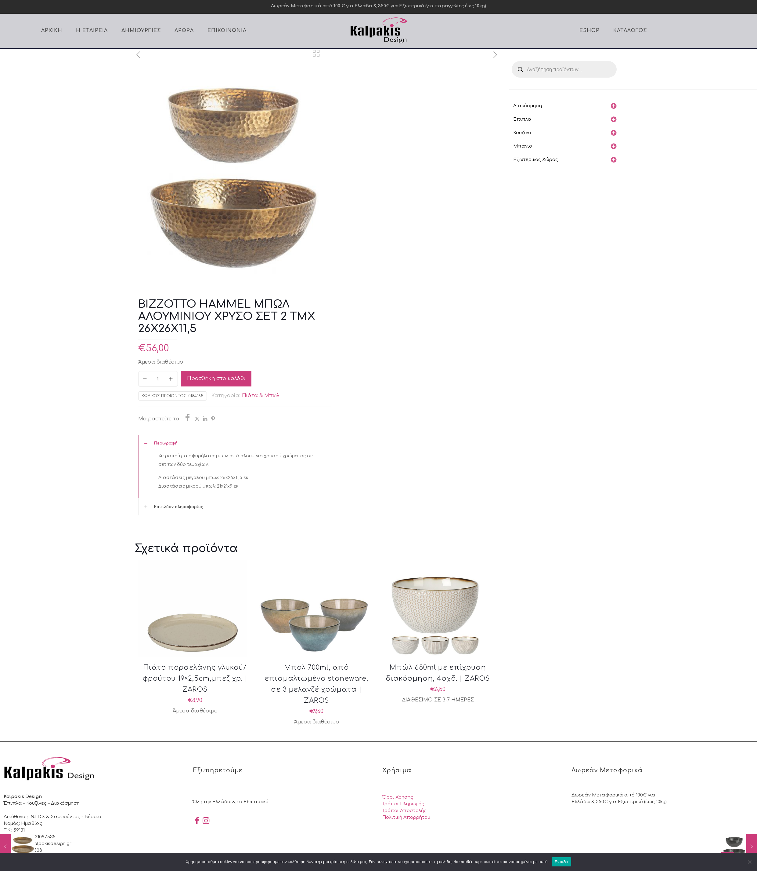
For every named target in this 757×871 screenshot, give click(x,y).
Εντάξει (561, 861)
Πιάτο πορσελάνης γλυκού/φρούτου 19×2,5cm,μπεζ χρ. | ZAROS (195, 678)
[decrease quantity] (145, 378)
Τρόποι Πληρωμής (403, 804)
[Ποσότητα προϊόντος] (158, 379)
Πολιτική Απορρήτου (406, 817)
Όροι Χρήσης (397, 797)
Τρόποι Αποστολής (404, 810)
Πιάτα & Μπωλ (260, 395)
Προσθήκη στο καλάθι (216, 378)
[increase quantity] (171, 378)
